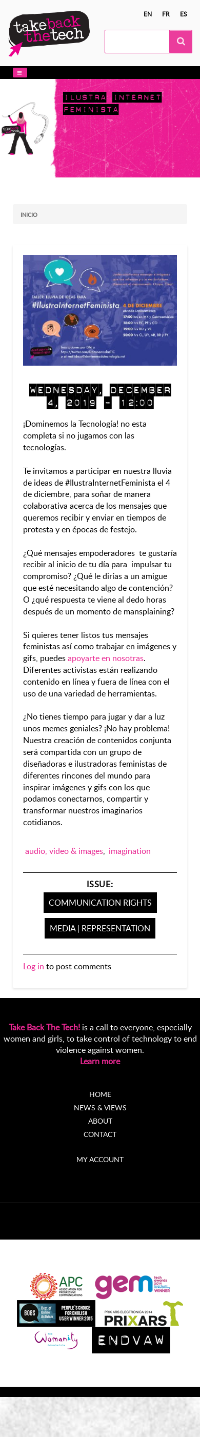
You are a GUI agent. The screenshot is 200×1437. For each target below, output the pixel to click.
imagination (130, 850)
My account (100, 1159)
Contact (100, 1134)
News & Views (100, 1107)
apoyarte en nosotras (106, 658)
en (148, 14)
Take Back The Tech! (44, 1027)
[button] (20, 72)
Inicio (29, 214)
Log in (33, 966)
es (183, 14)
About (100, 1121)
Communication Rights (100, 902)
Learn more (100, 1061)
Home (100, 1094)
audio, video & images (64, 850)
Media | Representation (100, 928)
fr (166, 14)
